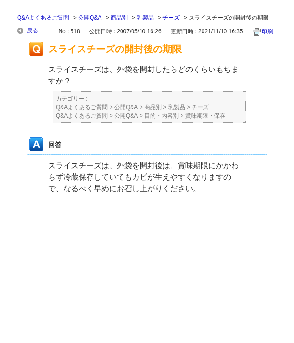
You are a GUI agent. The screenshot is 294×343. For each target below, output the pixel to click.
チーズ (171, 17)
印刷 (267, 31)
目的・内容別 (161, 115)
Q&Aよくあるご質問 (43, 17)
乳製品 (145, 17)
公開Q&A (89, 17)
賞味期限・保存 (205, 115)
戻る (32, 30)
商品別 (119, 17)
